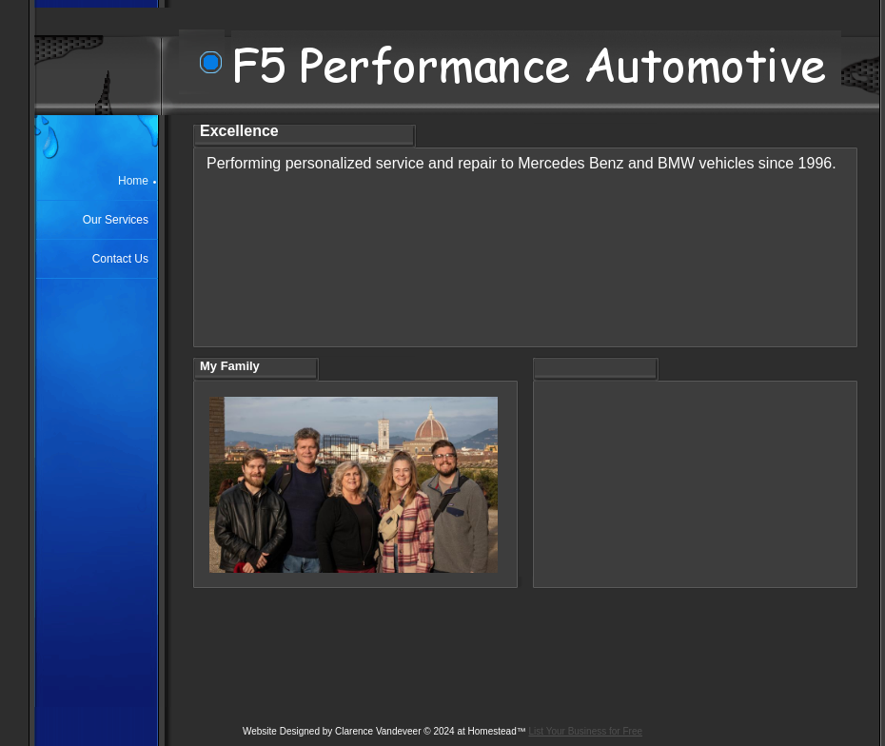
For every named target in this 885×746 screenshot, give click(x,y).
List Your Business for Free (586, 731)
